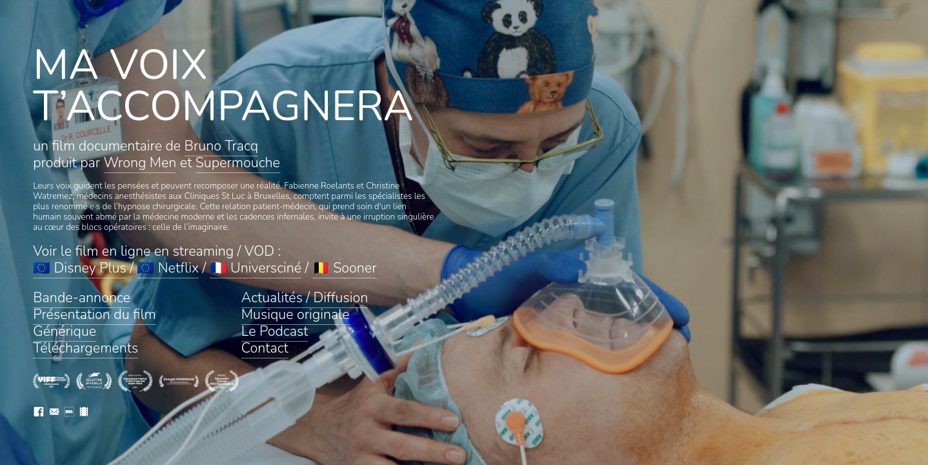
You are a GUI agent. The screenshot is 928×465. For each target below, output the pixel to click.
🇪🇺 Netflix (168, 268)
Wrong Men (140, 162)
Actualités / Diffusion (304, 297)
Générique (64, 331)
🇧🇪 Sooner (344, 268)
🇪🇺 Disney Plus (79, 268)
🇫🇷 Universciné (255, 268)
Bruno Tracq (222, 146)
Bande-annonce (81, 297)
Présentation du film (94, 314)
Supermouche (238, 162)
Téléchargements (85, 348)
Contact (264, 348)
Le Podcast (274, 331)
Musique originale (295, 314)
